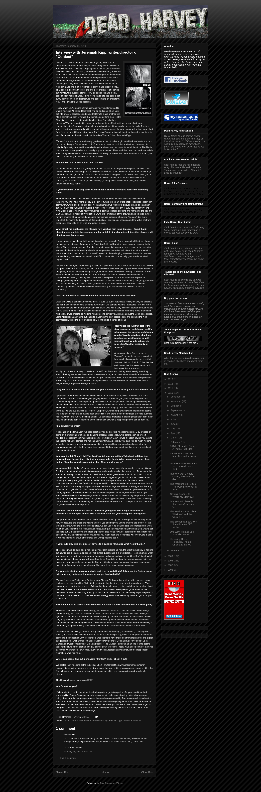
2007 (171, 565)
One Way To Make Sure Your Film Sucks (182, 533)
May (172, 428)
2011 (171, 388)
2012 (171, 383)
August (174, 415)
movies (126, 720)
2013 (171, 379)
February (175, 442)
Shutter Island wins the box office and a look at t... (183, 456)
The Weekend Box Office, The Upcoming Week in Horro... (183, 487)
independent (85, 720)
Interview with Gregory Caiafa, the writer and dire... (182, 476)
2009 (171, 556)
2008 (171, 560)
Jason (66, 734)
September (176, 410)
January (174, 550)
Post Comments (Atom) (111, 783)
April (173, 433)
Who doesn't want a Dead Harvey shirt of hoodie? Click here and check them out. (184, 361)
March (174, 437)
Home (105, 772)
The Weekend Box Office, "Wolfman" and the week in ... (183, 514)
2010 (171, 393)
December (176, 396)
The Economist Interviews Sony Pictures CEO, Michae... (183, 524)
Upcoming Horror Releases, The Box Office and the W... (181, 542)
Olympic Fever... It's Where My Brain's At (181, 495)
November (176, 401)
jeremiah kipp (115, 720)
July (172, 419)
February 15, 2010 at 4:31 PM (77, 751)
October (174, 405)
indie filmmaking (100, 720)
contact (67, 720)
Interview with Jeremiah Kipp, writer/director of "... (182, 504)
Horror (75, 720)
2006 (171, 569)
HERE (90, 680)
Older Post (147, 772)
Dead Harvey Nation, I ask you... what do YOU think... (183, 466)
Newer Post (62, 772)
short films (136, 720)
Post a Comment (68, 758)
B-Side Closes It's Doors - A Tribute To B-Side (183, 447)
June (173, 424)
